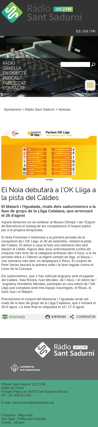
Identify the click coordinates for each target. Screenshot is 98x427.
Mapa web (25, 415)
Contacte (14, 88)
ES (78, 31)
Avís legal (8, 419)
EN (85, 31)
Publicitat (14, 83)
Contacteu (8, 415)
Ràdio (9, 63)
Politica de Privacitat (32, 419)
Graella (12, 68)
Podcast (12, 78)
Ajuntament (12, 109)
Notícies (65, 109)
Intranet (19, 422)
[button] (90, 89)
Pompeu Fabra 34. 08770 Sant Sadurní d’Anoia (34, 392)
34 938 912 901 (20, 395)
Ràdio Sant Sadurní (47, 14)
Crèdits (6, 422)
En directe (15, 73)
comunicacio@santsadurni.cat (33, 403)
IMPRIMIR (58, 317)
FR (93, 31)
